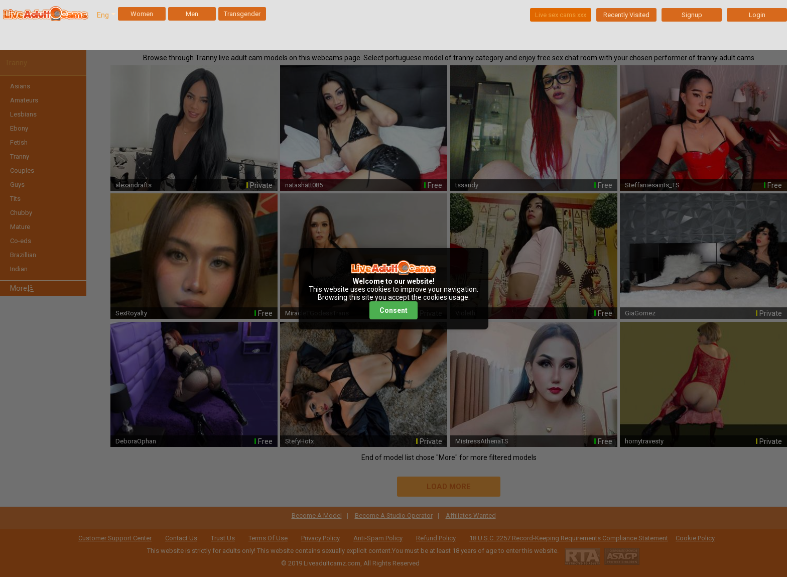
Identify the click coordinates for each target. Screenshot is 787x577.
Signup (692, 15)
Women (141, 14)
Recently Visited (626, 15)
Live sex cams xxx (560, 15)
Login (757, 15)
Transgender (242, 14)
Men (192, 14)
